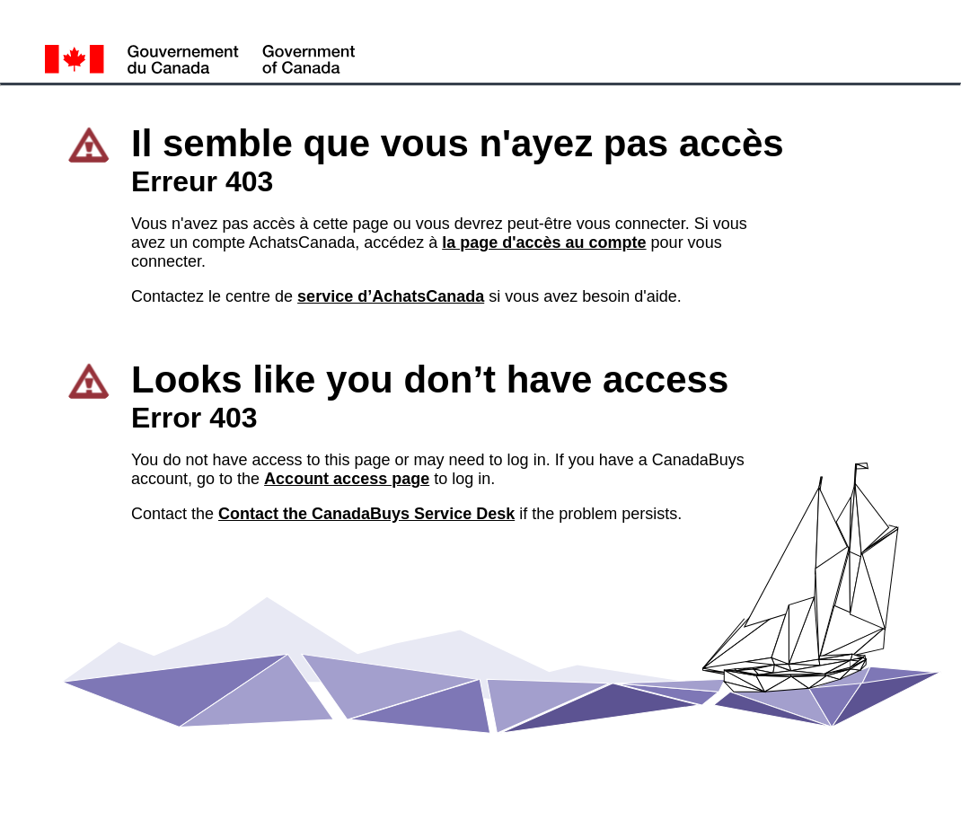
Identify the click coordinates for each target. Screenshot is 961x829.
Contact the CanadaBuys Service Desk (366, 514)
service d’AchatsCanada (390, 296)
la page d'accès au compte (544, 242)
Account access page (346, 479)
